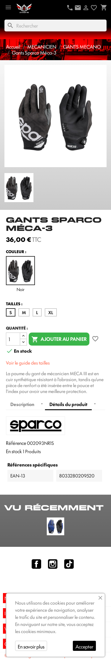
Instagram (52, 564)
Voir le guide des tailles (28, 362)
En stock (14, 451)
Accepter (84, 646)
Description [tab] (22, 404)
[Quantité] (13, 339)
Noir (20, 274)
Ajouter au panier (59, 339)
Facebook (36, 564)
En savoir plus (31, 646)
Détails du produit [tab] (68, 404)
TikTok (69, 564)
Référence (16, 443)
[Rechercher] (55, 25)
